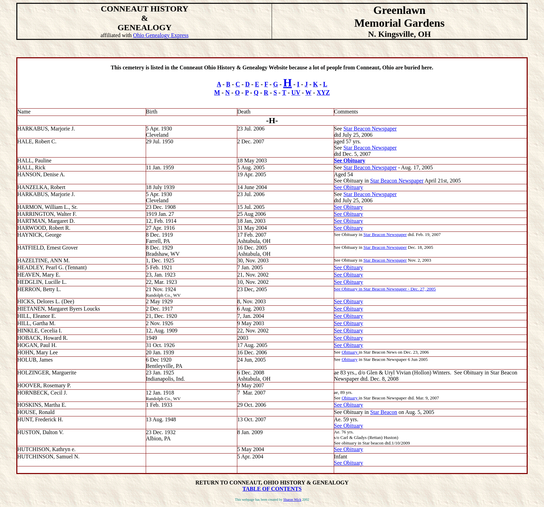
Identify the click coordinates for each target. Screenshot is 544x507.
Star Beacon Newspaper (370, 129)
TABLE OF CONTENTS (272, 489)
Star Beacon (383, 412)
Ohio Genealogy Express (161, 35)
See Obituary (349, 160)
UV (295, 92)
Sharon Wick (292, 499)
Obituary (350, 352)
